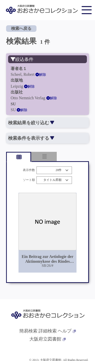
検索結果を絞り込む (31, 122)
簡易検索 (28, 330)
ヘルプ (67, 330)
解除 (40, 75)
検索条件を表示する (31, 138)
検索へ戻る (21, 28)
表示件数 (29, 170)
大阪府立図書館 (47, 339)
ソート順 (29, 180)
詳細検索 (48, 330)
